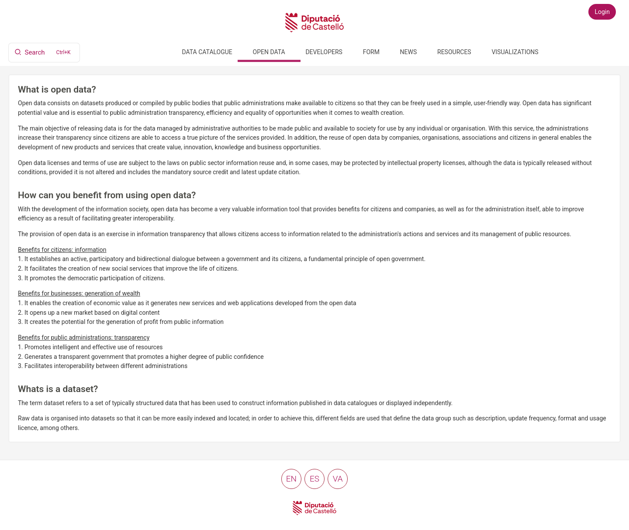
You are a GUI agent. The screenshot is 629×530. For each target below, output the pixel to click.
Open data (269, 51)
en (291, 479)
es (314, 479)
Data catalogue (207, 51)
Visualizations (514, 51)
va (338, 479)
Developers (323, 51)
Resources (454, 51)
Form (371, 51)
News (408, 51)
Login (602, 11)
